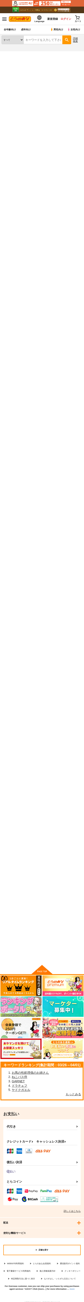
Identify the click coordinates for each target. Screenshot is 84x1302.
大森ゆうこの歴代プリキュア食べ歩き (69, 792)
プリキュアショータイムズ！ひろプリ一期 (13, 193)
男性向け (56, 29)
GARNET (18, 1081)
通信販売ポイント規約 (70, 1263)
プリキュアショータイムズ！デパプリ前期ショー (13, 296)
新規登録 (52, 18)
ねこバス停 (19, 1077)
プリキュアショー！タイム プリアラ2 (70, 595)
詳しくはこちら (72, 1211)
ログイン (65, 18)
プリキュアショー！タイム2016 (40, 691)
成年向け (26, 29)
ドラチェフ (19, 1085)
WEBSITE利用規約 (15, 1263)
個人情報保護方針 (47, 1271)
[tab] (11, 121)
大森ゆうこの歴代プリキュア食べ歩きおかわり (41, 791)
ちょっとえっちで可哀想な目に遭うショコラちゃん (41, 398)
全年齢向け (10, 29)
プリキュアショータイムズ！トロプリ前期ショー (69, 296)
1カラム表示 (78, 133)
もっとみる (73, 1094)
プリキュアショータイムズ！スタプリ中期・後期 (41, 496)
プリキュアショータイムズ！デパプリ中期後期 (41, 193)
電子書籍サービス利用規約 (19, 1271)
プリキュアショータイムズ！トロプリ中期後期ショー (41, 296)
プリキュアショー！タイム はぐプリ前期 (41, 595)
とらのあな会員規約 (42, 1263)
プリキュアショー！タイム (68, 691)
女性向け (73, 29)
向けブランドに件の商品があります (42, 955)
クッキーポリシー (72, 1271)
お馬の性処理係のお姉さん (30, 1072)
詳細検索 (75, 39)
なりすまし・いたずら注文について (60, 1279)
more (72, 1289)
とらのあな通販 (10, 54)
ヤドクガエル (21, 1090)
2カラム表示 (70, 133)
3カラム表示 (63, 133)
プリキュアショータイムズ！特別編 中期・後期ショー (71, 398)
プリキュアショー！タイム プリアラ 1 (69, 497)
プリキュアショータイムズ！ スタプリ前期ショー (13, 496)
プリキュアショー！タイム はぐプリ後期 (13, 595)
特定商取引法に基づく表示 (23, 1279)
